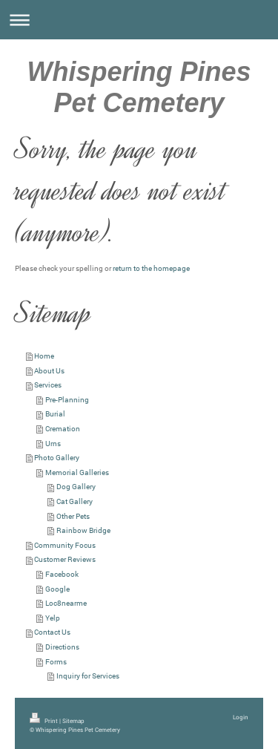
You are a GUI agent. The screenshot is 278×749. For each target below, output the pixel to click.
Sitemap (73, 720)
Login (240, 717)
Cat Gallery (74, 501)
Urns (53, 443)
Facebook (62, 574)
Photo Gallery (56, 457)
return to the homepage (151, 268)
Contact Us (52, 632)
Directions (62, 647)
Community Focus (65, 545)
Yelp (52, 618)
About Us (49, 371)
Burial (55, 414)
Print (44, 720)
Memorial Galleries (77, 472)
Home (44, 356)
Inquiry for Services (87, 676)
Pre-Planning (67, 400)
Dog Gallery (76, 486)
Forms (56, 662)
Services (48, 385)
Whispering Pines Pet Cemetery (139, 87)
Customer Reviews (65, 559)
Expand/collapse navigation (139, 20)
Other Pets (73, 516)
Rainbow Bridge (83, 530)
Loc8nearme (66, 603)
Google (57, 589)
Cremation (62, 429)
